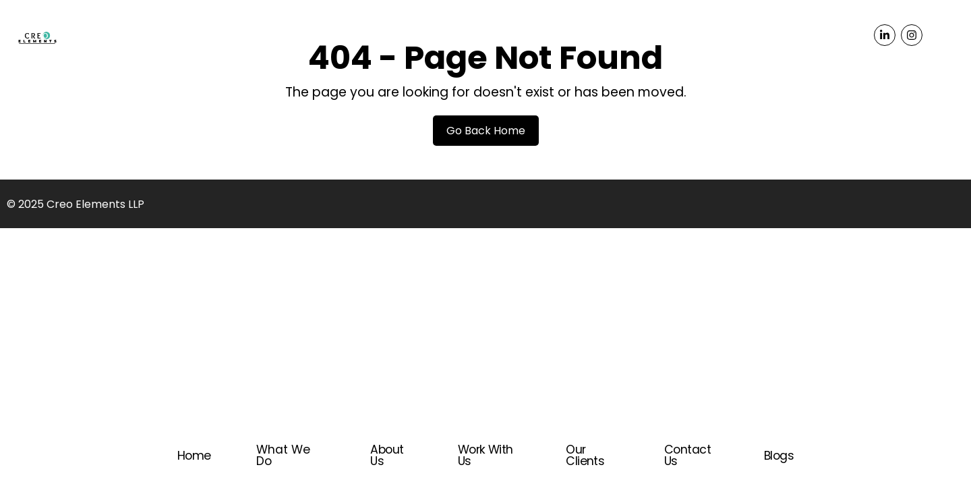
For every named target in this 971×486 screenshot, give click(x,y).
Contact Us (687, 455)
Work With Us (485, 455)
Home (194, 456)
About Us (386, 455)
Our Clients (585, 455)
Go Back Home (485, 130)
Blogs (779, 456)
